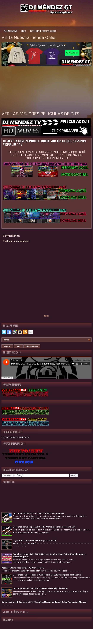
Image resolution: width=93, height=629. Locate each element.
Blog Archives (32, 346)
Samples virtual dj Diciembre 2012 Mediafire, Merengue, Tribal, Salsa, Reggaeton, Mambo (43, 602)
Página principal (10, 31)
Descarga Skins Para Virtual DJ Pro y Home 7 (22, 568)
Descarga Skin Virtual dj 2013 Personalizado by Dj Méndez (40, 588)
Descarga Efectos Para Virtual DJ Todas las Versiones (38, 513)
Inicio (46, 316)
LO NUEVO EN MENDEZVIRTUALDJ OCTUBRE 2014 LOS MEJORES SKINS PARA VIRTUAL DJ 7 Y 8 (44, 142)
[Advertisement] (46, 19)
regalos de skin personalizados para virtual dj (34, 540)
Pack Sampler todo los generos (43, 31)
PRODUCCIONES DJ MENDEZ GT (15, 437)
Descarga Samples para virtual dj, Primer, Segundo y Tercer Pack (44, 527)
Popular (7, 346)
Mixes (23, 31)
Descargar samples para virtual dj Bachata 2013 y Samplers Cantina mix (47, 575)
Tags (18, 346)
